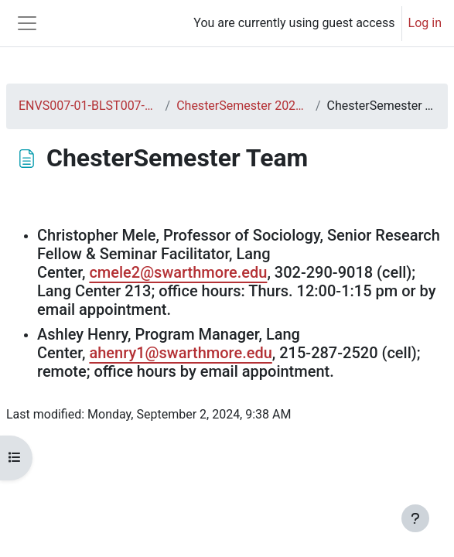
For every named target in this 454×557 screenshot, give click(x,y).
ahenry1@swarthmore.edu (180, 352)
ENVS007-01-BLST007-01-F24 (89, 105)
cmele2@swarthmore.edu (178, 272)
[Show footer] (415, 518)
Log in (425, 22)
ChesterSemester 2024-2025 (242, 105)
